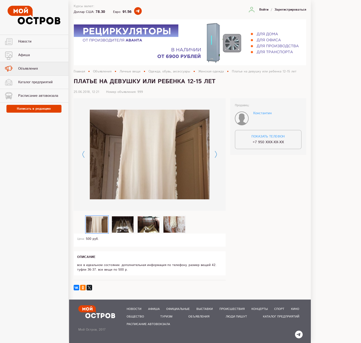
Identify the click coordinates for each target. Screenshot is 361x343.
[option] (150, 154)
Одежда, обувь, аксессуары (169, 71)
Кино (295, 309)
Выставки (204, 309)
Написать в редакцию (34, 109)
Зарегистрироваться (290, 9)
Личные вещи (129, 71)
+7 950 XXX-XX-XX (268, 142)
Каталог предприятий (281, 316)
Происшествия (232, 309)
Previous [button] (83, 154)
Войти (263, 9)
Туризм (166, 316)
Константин (262, 113)
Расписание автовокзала (148, 324)
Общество (135, 316)
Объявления (102, 71)
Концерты (259, 309)
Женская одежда (211, 71)
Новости (134, 309)
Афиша (154, 309)
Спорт (279, 309)
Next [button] (216, 154)
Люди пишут (236, 316)
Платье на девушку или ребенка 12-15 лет (264, 71)
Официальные (178, 309)
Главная (79, 71)
